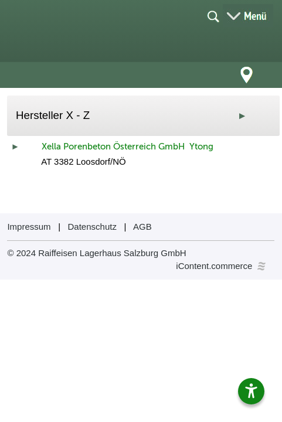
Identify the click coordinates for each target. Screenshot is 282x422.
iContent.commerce (221, 266)
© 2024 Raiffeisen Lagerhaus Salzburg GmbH (96, 253)
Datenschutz (92, 227)
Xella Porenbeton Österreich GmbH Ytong (127, 146)
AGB (142, 227)
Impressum (28, 227)
